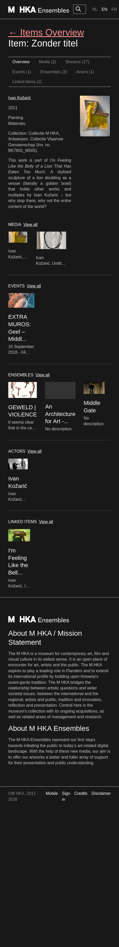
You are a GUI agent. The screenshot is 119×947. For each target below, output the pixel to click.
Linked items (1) (27, 81)
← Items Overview (46, 32)
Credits (81, 793)
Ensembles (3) (53, 72)
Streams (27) (77, 62)
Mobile (52, 793)
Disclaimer (101, 793)
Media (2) (47, 62)
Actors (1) (85, 72)
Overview (21, 62)
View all (30, 224)
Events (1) (21, 72)
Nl (94, 9)
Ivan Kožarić (19, 98)
